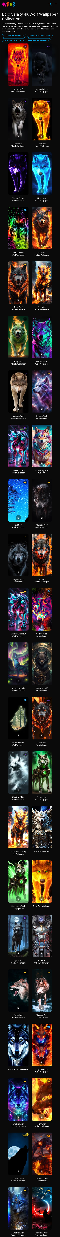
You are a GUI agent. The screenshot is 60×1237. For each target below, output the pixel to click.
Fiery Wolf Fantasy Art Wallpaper (18, 852)
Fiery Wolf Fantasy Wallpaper (42, 308)
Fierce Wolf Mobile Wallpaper (18, 144)
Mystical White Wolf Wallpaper (18, 798)
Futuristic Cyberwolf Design (41, 961)
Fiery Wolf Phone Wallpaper (18, 90)
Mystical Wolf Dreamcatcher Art (18, 1125)
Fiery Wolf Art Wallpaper (41, 743)
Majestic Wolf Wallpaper (18, 580)
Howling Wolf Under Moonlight (18, 1179)
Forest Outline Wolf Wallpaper (18, 743)
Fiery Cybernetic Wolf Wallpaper (41, 1070)
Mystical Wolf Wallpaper (18, 1069)
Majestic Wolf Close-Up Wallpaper (18, 417)
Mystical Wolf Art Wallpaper (41, 689)
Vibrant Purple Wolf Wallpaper (18, 199)
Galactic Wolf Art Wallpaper (41, 417)
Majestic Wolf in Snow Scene (42, 1016)
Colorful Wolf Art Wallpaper (41, 635)
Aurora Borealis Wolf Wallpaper (18, 689)
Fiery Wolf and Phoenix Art (42, 1179)
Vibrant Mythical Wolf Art (41, 471)
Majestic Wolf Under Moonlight (18, 961)
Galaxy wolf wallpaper (40, 35)
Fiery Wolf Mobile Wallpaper (41, 253)
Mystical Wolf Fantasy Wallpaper (18, 1234)
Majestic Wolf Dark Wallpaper (41, 526)
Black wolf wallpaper (13, 35)
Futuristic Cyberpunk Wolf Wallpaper (18, 635)
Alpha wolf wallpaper (38, 40)
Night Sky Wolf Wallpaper (18, 526)
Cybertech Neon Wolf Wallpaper (18, 471)
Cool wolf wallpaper (13, 40)
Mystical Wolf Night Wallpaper (41, 1234)
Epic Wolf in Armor (42, 851)
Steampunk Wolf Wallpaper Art (18, 907)
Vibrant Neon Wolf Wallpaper (18, 253)
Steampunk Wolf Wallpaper (41, 798)
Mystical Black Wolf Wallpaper (41, 90)
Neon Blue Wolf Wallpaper (41, 199)
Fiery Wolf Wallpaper (41, 906)
